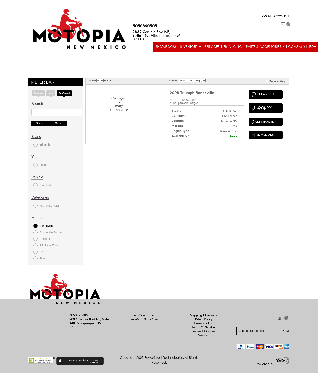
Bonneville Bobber (48, 232)
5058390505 (145, 26)
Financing (232, 47)
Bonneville (43, 226)
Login (266, 16)
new (51, 93)
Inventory (190, 47)
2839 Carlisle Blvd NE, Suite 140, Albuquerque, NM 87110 (156, 35)
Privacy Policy (203, 323)
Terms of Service (203, 327)
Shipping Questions (203, 315)
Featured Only (276, 81)
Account (281, 16)
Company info (302, 47)
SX (38, 252)
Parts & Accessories (265, 47)
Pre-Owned (64, 93)
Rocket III (42, 239)
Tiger (39, 258)
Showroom (166, 47)
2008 (39, 165)
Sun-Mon (143, 315)
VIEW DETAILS (263, 135)
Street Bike (43, 185)
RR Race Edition (47, 245)
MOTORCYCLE (46, 206)
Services (212, 47)
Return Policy (203, 319)
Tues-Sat (144, 319)
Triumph (41, 145)
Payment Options (203, 331)
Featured (38, 93)
